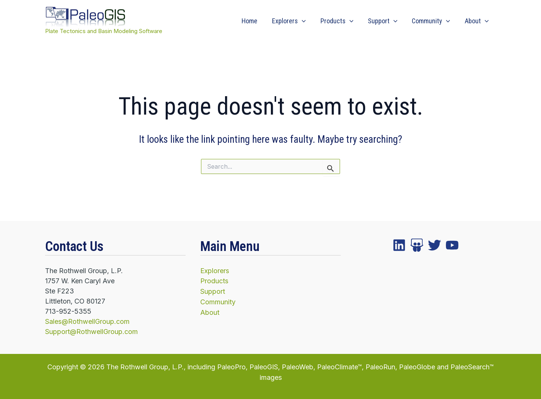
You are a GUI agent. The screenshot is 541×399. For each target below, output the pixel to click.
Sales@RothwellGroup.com (87, 321)
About (477, 21)
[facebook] (399, 245)
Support (385, 21)
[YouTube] (452, 245)
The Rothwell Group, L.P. (145, 366)
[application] (306, 21)
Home (255, 21)
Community (432, 21)
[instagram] (434, 245)
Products (340, 21)
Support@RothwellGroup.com (91, 332)
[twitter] (416, 245)
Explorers (293, 21)
